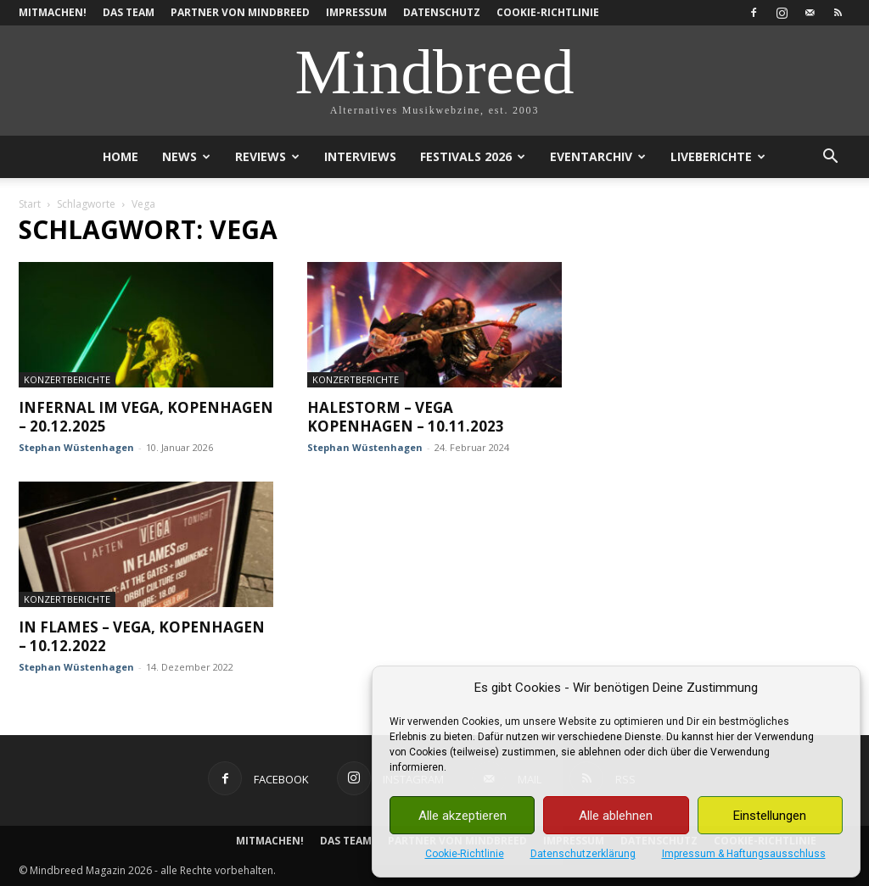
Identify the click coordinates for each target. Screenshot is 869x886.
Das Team (128, 12)
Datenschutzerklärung (583, 854)
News (186, 156)
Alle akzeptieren (462, 815)
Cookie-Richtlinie (464, 854)
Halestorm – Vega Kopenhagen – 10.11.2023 (405, 417)
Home (120, 156)
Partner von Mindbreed (240, 12)
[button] (830, 158)
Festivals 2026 (472, 156)
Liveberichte (717, 156)
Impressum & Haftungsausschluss (744, 854)
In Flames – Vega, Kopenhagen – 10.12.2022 (142, 636)
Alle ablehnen (616, 815)
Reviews (267, 156)
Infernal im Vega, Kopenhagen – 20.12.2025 (146, 417)
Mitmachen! (53, 12)
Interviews (360, 156)
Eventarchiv (598, 156)
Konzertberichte (67, 379)
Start (30, 204)
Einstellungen (769, 815)
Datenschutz (441, 12)
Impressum (356, 12)
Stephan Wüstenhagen (76, 447)
